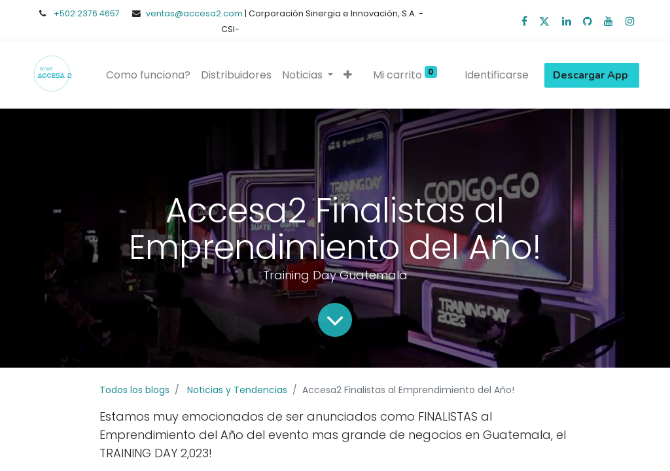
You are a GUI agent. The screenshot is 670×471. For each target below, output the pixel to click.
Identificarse (497, 74)
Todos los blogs (134, 389)
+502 (65, 13)
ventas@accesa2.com (194, 13)
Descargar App (592, 75)
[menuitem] (148, 75)
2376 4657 (98, 13)
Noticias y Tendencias (237, 389)
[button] (347, 75)
